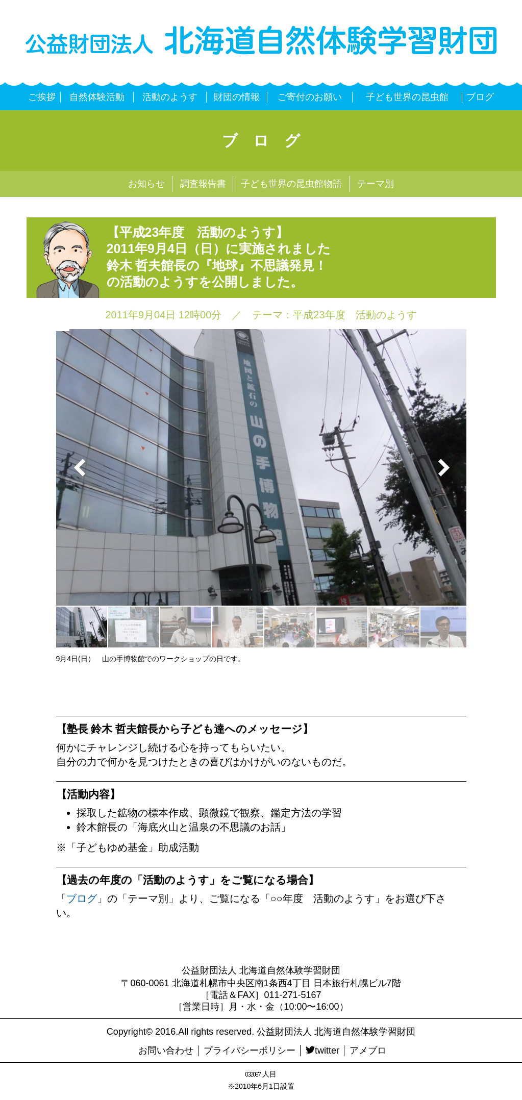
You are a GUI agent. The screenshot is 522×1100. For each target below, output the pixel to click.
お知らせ (146, 184)
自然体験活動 (97, 97)
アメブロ (368, 1050)
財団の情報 (237, 97)
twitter (322, 1050)
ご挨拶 (42, 97)
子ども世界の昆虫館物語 (291, 184)
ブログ (480, 97)
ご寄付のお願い (310, 97)
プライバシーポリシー (249, 1050)
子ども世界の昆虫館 (407, 97)
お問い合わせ (165, 1050)
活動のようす (169, 97)
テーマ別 (375, 184)
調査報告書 (203, 184)
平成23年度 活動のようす (354, 314)
